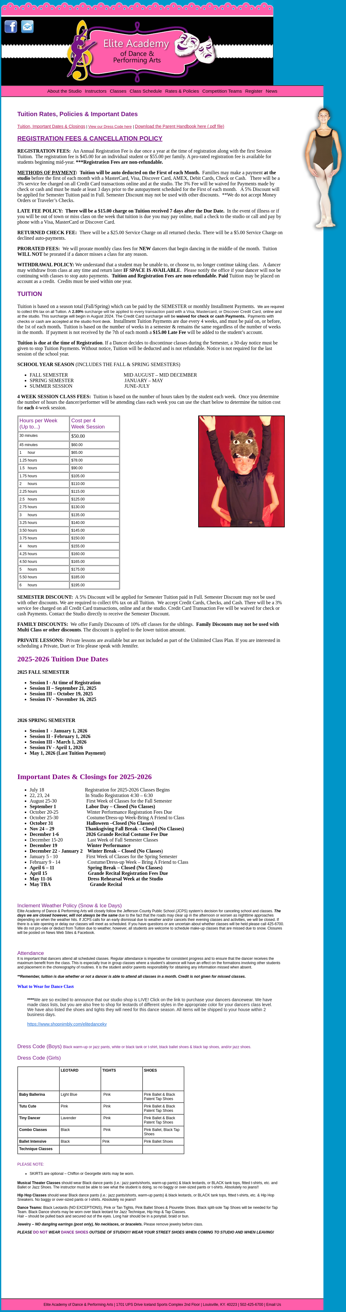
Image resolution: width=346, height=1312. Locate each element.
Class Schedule (146, 91)
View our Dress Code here (110, 126)
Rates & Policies (182, 91)
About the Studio (64, 91)
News (272, 91)
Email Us (273, 1304)
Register (254, 91)
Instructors (96, 91)
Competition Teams (222, 91)
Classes (118, 91)
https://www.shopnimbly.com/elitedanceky (67, 1024)
